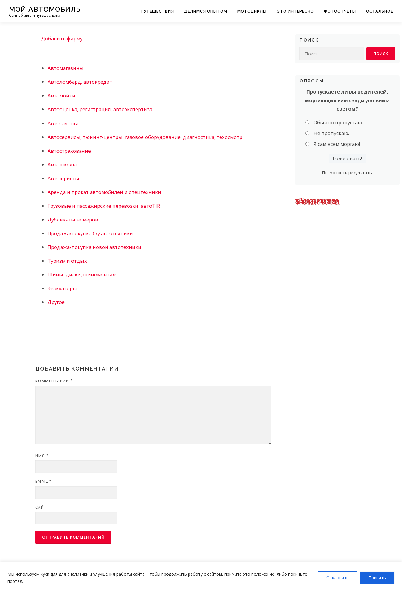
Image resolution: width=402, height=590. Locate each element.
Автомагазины (66, 68)
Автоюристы (63, 178)
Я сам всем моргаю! (337, 144)
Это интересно (295, 11)
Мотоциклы (252, 11)
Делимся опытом (205, 11)
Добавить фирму (61, 38)
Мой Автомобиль (44, 9)
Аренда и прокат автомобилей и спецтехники (104, 192)
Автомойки (61, 95)
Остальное (379, 11)
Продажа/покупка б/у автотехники (90, 233)
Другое (56, 302)
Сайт (41, 507)
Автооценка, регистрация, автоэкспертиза (100, 109)
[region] (201, 576)
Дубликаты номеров (73, 219)
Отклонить (337, 577)
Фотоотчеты (340, 11)
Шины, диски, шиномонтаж (82, 274)
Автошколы (62, 164)
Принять (377, 577)
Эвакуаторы (62, 288)
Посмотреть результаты (347, 172)
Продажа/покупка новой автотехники (94, 247)
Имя (42, 455)
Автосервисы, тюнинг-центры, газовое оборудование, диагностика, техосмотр (145, 137)
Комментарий (54, 380)
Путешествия (157, 11)
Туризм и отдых (67, 260)
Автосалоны (63, 123)
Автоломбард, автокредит (80, 81)
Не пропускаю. (331, 133)
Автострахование (69, 150)
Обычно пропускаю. (338, 122)
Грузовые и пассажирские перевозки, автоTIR (104, 205)
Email (43, 481)
